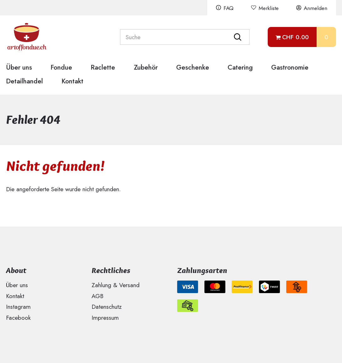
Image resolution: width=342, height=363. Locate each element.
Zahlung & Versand (115, 285)
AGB (97, 296)
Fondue (61, 67)
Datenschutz (107, 306)
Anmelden (315, 8)
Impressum (105, 317)
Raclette (103, 67)
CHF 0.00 (295, 37)
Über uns (19, 67)
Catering (240, 67)
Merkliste (269, 8)
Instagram (18, 306)
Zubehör (146, 67)
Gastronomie (289, 67)
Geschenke (192, 67)
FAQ (229, 8)
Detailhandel (24, 81)
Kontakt (72, 81)
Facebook (18, 317)
